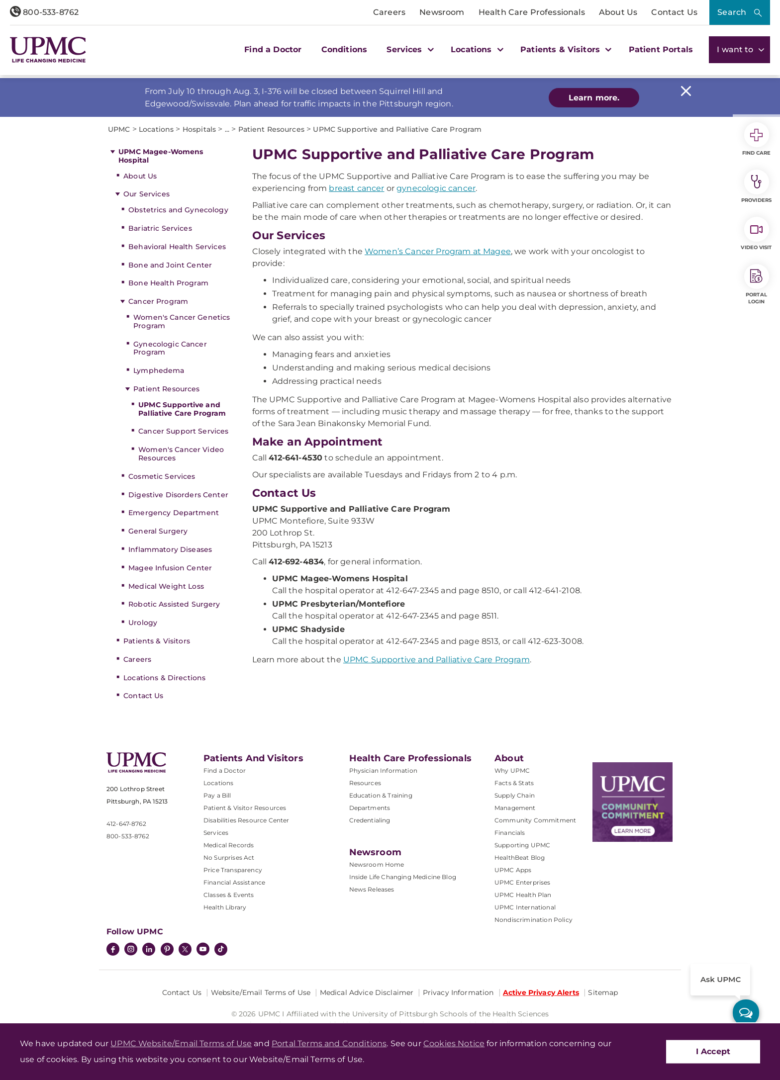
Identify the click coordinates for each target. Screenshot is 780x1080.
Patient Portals (661, 49)
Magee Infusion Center (170, 567)
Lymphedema (158, 370)
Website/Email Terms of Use (261, 992)
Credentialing (369, 820)
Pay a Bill (217, 795)
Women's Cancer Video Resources (181, 453)
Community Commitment (535, 820)
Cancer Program (158, 301)
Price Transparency (232, 870)
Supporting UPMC (522, 845)
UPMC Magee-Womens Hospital (160, 156)
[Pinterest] (167, 950)
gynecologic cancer (436, 188)
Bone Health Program (168, 282)
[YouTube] (202, 950)
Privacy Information (458, 992)
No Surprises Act (229, 857)
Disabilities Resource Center (246, 820)
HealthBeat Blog (519, 857)
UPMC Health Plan (523, 895)
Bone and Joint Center (170, 265)
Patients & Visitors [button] (564, 49)
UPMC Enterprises (522, 882)
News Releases (371, 889)
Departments (369, 807)
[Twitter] (185, 949)
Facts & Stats (514, 783)
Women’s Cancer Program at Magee (438, 251)
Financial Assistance (234, 882)
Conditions (344, 49)
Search (731, 12)
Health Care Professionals (532, 12)
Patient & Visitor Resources (244, 807)
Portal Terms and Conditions (329, 1043)
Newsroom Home (376, 864)
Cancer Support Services (183, 431)
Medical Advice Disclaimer (367, 992)
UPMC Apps (512, 870)
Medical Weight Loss (166, 586)
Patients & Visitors (156, 640)
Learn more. (594, 97)
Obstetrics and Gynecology (178, 209)
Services (215, 832)
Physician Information (383, 770)
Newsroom (441, 12)
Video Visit (756, 234)
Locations (218, 783)
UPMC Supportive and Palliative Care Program (182, 409)
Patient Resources (166, 388)
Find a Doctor (272, 49)
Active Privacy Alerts (541, 992)
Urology (142, 622)
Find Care (756, 139)
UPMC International (525, 907)
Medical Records (228, 845)
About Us (618, 12)
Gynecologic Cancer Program (170, 348)
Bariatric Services (160, 228)
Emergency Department (173, 512)
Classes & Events (228, 895)
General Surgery (158, 531)
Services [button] (409, 49)
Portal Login (756, 284)
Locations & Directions (164, 677)
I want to (739, 49)
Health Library (224, 907)
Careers (389, 12)
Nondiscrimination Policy (533, 919)
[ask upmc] (746, 1012)
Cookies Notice (454, 1043)
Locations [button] (476, 49)
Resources (365, 783)
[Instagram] (130, 950)
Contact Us (674, 12)
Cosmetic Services (161, 476)
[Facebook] (112, 950)
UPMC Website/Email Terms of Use (181, 1043)
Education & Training (380, 795)
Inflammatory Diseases (170, 549)
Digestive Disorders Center (178, 494)
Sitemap (603, 992)
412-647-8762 (126, 823)
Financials (509, 832)
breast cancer (356, 188)
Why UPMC (512, 770)
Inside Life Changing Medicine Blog (402, 877)
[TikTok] (220, 949)
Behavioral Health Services (177, 246)
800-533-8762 (44, 12)
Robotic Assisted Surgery (174, 604)
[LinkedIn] (148, 950)
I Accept (713, 1051)
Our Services (146, 193)
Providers (756, 186)
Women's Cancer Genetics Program (181, 321)
